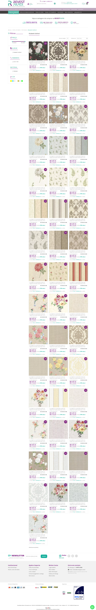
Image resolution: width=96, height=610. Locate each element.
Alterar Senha (52, 575)
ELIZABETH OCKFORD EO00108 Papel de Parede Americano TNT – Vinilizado (37, 126)
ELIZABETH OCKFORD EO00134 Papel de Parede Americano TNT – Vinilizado (78, 157)
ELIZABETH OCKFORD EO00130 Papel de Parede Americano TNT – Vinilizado (78, 63)
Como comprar (32, 571)
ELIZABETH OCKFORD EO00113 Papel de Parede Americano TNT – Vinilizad (58, 347)
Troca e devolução (33, 569)
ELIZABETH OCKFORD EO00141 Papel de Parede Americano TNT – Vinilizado (37, 284)
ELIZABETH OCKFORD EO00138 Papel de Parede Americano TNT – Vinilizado (58, 252)
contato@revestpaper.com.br (70, 3)
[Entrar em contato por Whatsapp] (92, 607)
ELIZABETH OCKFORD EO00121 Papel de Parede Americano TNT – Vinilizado (78, 315)
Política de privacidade (34, 567)
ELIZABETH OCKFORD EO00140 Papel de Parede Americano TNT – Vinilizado (58, 284)
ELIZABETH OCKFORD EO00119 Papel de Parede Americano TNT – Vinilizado (58, 441)
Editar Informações (53, 571)
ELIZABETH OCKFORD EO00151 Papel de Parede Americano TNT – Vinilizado (58, 63)
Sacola (83, 3)
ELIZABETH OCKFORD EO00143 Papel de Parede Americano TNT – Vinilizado (37, 189)
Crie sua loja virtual (39, 609)
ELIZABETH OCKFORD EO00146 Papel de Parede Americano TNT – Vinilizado (58, 221)
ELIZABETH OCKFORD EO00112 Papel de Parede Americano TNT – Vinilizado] (37, 347)
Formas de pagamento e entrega (36, 573)
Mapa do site (76, 605)
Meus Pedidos (52, 569)
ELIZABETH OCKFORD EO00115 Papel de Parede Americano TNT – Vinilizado (78, 473)
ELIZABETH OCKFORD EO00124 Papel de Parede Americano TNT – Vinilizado (37, 441)
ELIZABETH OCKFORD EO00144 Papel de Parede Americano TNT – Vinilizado (37, 157)
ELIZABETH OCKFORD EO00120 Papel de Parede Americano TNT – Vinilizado (58, 315)
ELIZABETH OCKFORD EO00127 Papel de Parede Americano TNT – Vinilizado (78, 504)
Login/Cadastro (52, 567)
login (44, 1)
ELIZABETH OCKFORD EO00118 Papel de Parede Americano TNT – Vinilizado (78, 441)
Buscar (55, 3)
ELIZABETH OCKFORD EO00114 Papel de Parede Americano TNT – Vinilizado (37, 473)
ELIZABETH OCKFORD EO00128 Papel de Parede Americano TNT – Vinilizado (37, 536)
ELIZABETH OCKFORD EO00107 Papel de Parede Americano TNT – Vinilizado (58, 126)
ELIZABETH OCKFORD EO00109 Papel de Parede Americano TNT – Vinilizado (78, 94)
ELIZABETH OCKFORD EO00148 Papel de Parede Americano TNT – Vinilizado (78, 284)
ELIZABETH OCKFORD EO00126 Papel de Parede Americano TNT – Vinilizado (58, 504)
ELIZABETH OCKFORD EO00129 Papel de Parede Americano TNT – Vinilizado (37, 94)
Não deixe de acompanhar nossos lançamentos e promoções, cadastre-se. (16, 558)
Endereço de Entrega (53, 573)
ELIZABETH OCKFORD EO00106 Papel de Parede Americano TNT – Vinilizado (58, 410)
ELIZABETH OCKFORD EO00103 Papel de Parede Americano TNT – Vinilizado (58, 378)
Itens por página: (62, 38)
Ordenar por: (73, 38)
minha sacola (87, 3)
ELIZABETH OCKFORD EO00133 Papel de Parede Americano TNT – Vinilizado (78, 221)
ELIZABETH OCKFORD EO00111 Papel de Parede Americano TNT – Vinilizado (78, 347)
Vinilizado (15, 71)
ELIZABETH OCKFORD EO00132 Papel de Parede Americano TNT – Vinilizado (37, 221)
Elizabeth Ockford (16, 52)
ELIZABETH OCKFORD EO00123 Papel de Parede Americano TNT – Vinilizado (37, 410)
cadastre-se (49, 1)
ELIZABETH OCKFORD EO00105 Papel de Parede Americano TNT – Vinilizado (78, 378)
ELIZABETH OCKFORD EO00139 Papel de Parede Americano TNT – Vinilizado (78, 252)
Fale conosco (32, 575)
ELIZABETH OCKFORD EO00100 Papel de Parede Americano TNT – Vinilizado (37, 63)
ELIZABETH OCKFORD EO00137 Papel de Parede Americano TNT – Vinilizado (37, 252)
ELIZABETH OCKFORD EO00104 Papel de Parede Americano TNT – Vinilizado (37, 378)
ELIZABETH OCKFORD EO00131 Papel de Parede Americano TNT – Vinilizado (78, 189)
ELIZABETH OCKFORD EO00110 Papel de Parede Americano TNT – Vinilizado (58, 94)
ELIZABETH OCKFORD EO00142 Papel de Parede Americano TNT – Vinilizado (58, 189)
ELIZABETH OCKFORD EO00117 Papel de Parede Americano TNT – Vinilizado (37, 504)
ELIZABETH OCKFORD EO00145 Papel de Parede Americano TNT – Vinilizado (58, 157)
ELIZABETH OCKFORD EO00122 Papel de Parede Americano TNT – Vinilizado (37, 315)
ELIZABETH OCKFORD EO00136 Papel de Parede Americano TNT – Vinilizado (78, 126)
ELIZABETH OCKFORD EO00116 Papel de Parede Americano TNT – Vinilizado (58, 473)
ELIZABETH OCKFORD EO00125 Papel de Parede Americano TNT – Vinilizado (78, 410)
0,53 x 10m (15, 61)
